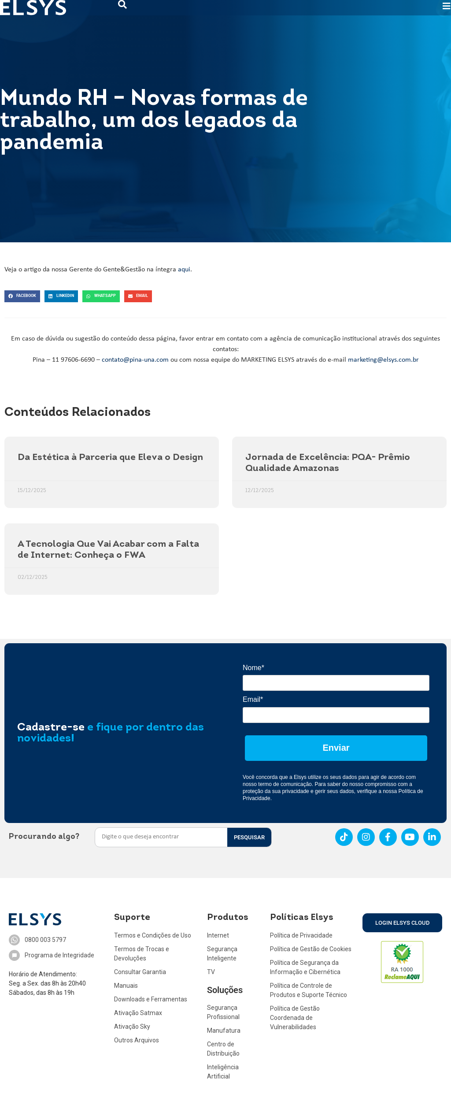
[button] (22, 296)
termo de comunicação (284, 784)
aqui (184, 269)
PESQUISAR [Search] (249, 837)
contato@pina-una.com (135, 359)
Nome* (253, 667)
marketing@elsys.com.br (383, 359)
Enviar (335, 747)
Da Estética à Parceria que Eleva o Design (110, 457)
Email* (253, 699)
